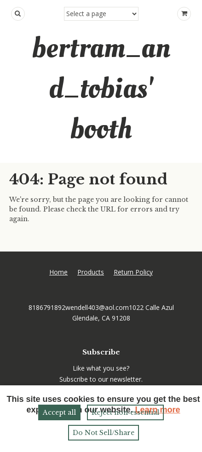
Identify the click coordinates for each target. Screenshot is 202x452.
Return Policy (133, 272)
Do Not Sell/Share (103, 433)
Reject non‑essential (125, 412)
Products (90, 272)
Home (58, 272)
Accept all (59, 412)
